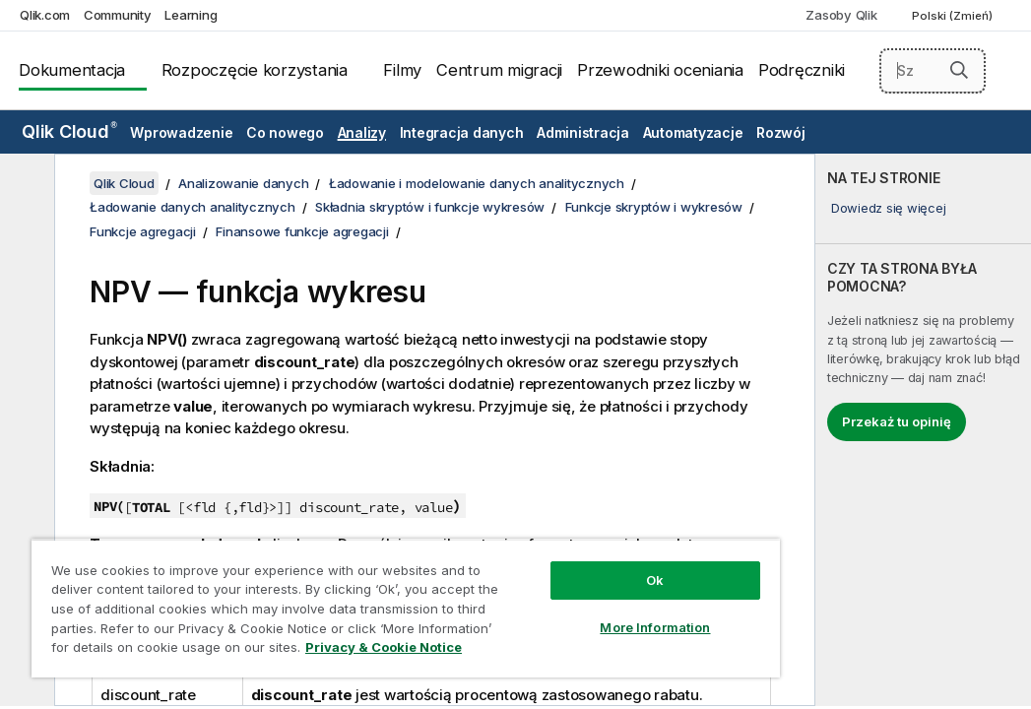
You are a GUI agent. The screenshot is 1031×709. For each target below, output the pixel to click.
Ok (528, 545)
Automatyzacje (693, 132)
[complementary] (923, 430)
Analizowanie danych (243, 183)
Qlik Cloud (69, 131)
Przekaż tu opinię (896, 421)
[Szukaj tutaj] (933, 71)
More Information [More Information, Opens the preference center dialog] (528, 593)
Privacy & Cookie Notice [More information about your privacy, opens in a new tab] (166, 651)
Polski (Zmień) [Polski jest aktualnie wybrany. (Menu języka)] (954, 16)
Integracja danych (462, 132)
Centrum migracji (499, 70)
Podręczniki (801, 70)
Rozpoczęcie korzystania (254, 70)
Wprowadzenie (181, 132)
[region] (330, 590)
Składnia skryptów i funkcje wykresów (430, 207)
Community (118, 15)
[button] (959, 70)
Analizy (362, 132)
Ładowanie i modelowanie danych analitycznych (476, 183)
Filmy (402, 70)
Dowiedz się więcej (888, 208)
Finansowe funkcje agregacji (302, 231)
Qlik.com (45, 15)
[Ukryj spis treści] (24, 184)
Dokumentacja (72, 70)
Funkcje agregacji (143, 231)
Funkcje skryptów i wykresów (653, 207)
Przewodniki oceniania (660, 70)
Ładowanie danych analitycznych (192, 207)
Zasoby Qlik (840, 15)
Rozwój (780, 132)
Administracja (583, 132)
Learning (190, 15)
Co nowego (285, 132)
